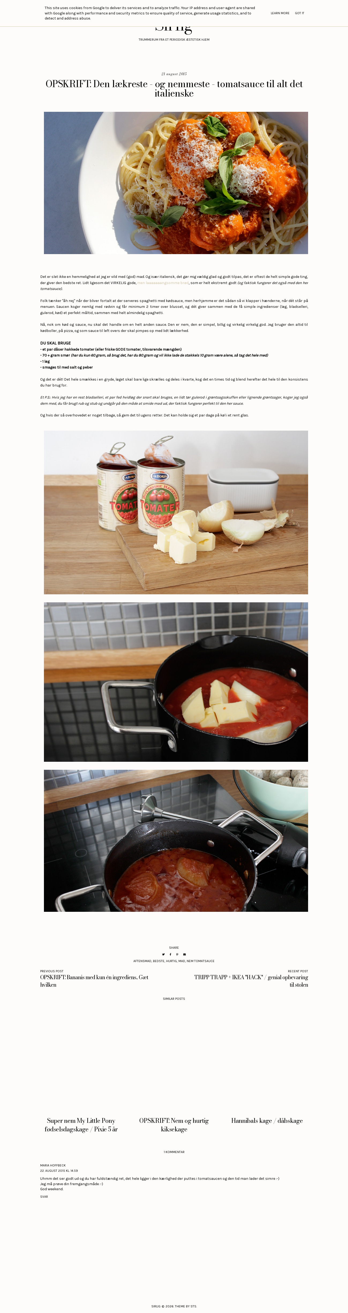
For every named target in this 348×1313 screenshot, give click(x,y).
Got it (299, 13)
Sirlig (155, 1306)
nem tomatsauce (201, 961)
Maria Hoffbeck (53, 1165)
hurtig (171, 961)
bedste (158, 961)
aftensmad (142, 961)
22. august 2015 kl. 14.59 (59, 1171)
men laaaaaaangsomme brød (163, 283)
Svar (44, 1197)
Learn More (280, 13)
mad (181, 961)
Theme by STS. (186, 1306)
